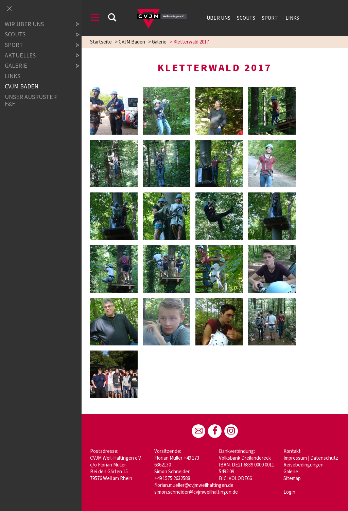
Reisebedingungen (303, 465)
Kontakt (292, 451)
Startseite (101, 42)
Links (292, 18)
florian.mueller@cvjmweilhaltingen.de (193, 485)
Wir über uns (36, 24)
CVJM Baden (132, 42)
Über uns (218, 18)
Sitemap (292, 478)
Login (289, 492)
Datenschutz (324, 458)
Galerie (159, 42)
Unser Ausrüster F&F (31, 100)
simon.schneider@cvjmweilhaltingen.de (196, 492)
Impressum (295, 458)
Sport (270, 18)
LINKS (12, 76)
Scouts (246, 18)
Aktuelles (36, 55)
